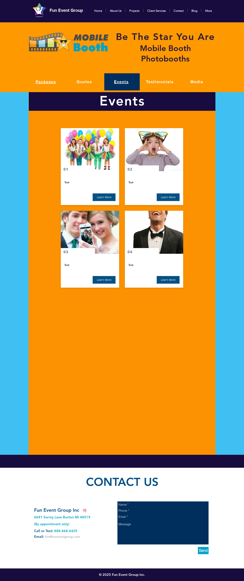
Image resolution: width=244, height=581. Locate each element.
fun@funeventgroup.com (62, 537)
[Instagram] (85, 510)
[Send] (203, 550)
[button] (104, 197)
